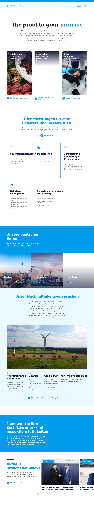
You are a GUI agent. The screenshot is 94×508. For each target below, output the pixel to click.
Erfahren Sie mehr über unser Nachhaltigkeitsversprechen (47, 403)
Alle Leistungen (47, 141)
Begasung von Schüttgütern (46, 204)
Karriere (56, 5)
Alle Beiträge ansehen (15, 488)
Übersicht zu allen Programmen (18, 98)
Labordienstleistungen (71, 98)
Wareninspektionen (44, 164)
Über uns (24, 5)
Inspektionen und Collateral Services (45, 104)
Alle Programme (69, 169)
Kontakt (23, 6)
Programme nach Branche (73, 172)
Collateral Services (43, 167)
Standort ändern (77, 1)
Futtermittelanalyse (17, 167)
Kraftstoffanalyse (16, 169)
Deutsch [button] (85, 1)
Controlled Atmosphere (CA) (46, 210)
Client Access (81, 6)
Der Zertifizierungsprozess (73, 174)
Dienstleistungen (35, 5)
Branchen (64, 5)
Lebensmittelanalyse (17, 164)
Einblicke (47, 5)
